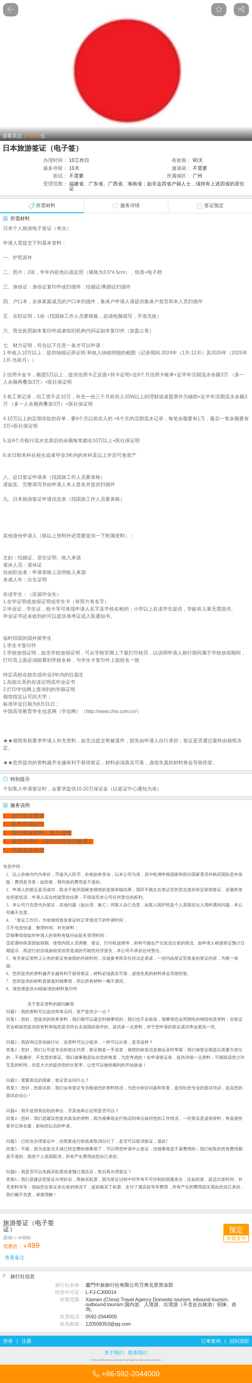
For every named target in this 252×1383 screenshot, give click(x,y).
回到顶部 (239, 1341)
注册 (26, 1341)
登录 (8, 1341)
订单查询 (211, 1341)
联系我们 (138, 1352)
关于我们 (114, 1352)
